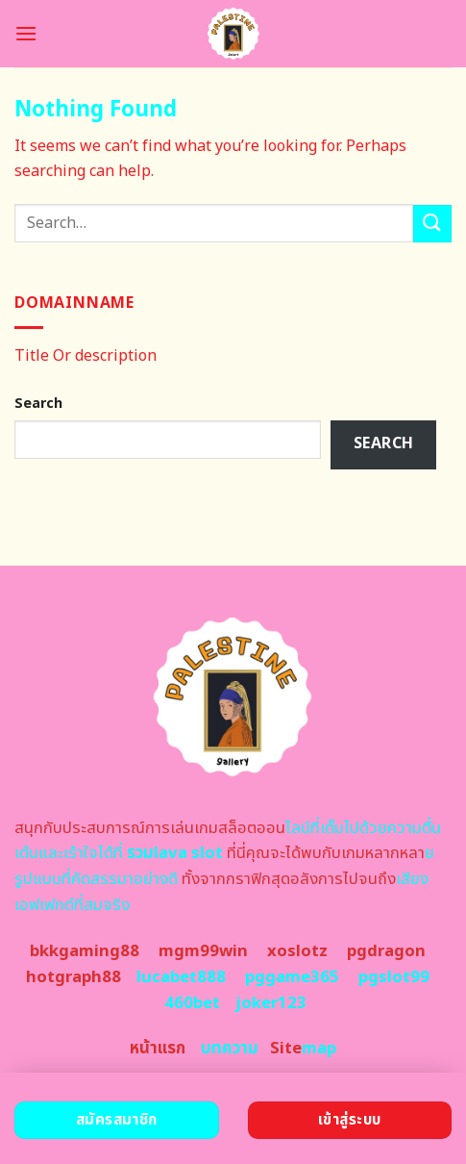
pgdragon (386, 951)
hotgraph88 (73, 977)
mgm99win (203, 951)
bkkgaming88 (84, 951)
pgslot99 (393, 977)
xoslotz (297, 951)
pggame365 (292, 977)
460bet (192, 1003)
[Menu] (25, 33)
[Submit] (432, 223)
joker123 (271, 1003)
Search (38, 403)
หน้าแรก (157, 1048)
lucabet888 (181, 977)
